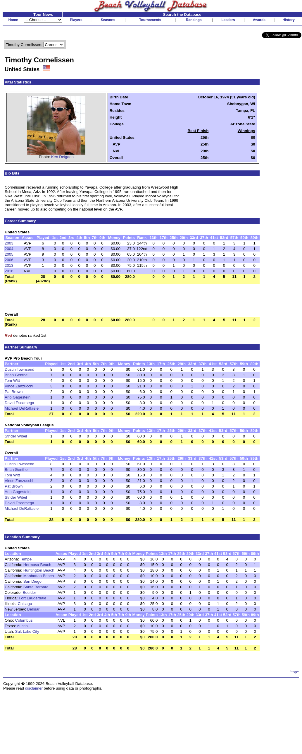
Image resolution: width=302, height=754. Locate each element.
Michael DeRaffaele (22, 408)
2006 (9, 260)
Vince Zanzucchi (19, 386)
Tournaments (150, 20)
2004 (9, 249)
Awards (259, 20)
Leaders (228, 20)
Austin (22, 626)
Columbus (24, 620)
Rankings (194, 20)
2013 (9, 265)
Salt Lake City (27, 631)
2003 (9, 243)
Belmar (33, 609)
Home (13, 20)
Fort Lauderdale (32, 598)
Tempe (26, 559)
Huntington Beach (38, 570)
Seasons (108, 20)
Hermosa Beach (37, 564)
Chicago (25, 603)
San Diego (32, 581)
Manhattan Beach (38, 576)
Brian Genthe (16, 375)
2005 (9, 254)
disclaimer (34, 688)
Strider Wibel (16, 436)
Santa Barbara (36, 587)
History (289, 20)
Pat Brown (14, 391)
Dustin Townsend (19, 369)
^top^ (294, 672)
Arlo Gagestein (17, 397)
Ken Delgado (62, 157)
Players (76, 20)
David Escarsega (19, 403)
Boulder (29, 592)
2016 (9, 271)
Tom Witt (12, 380)
